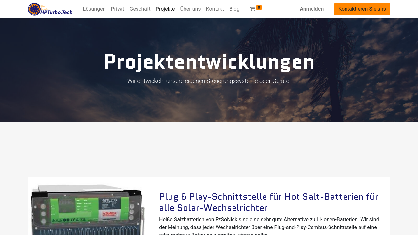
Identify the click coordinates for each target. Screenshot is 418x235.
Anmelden (312, 9)
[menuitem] (94, 9)
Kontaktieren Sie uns (362, 9)
